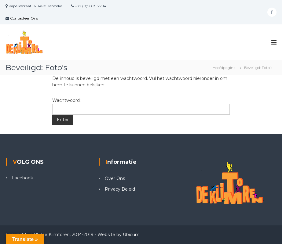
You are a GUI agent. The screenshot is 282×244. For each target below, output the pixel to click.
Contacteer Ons (24, 18)
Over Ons (115, 178)
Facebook (22, 178)
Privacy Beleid (120, 189)
